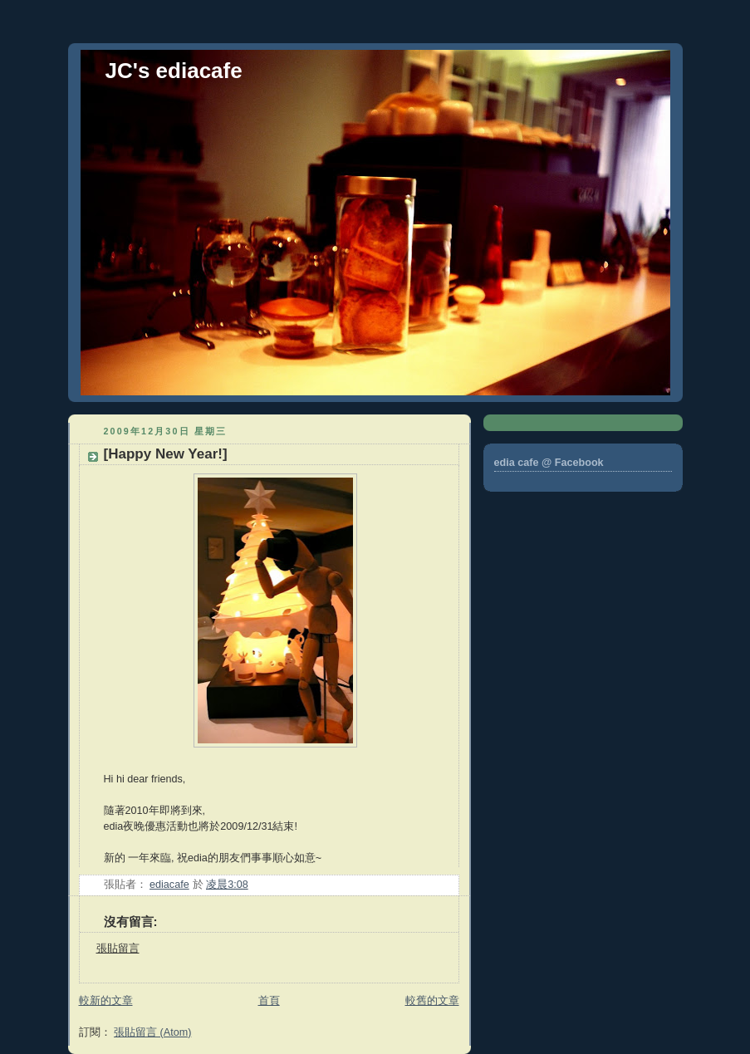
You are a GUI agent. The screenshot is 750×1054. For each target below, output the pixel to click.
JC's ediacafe (174, 70)
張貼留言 (118, 948)
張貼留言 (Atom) (152, 1032)
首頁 (269, 1001)
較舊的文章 (432, 1001)
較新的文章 (106, 1001)
